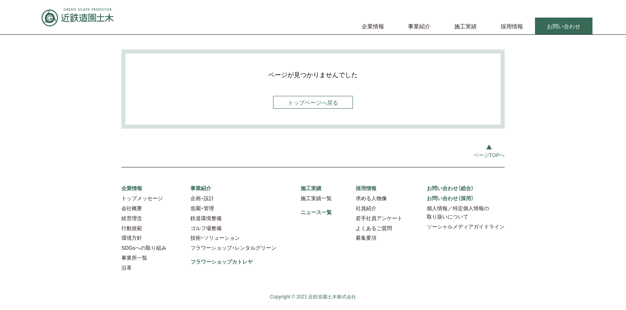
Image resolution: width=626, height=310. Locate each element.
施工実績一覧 (316, 198)
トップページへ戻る (313, 102)
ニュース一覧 (316, 212)
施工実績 (465, 26)
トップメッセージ (142, 198)
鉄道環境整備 (206, 218)
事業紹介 (419, 26)
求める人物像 (371, 198)
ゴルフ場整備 (206, 228)
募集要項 (366, 237)
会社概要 (131, 208)
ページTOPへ (489, 155)
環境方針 (131, 237)
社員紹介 (366, 208)
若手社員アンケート (379, 218)
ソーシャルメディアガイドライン (466, 226)
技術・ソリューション (215, 237)
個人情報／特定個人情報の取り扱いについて (458, 212)
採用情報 (512, 26)
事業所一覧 (134, 257)
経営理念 (131, 218)
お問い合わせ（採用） (450, 198)
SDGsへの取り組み (143, 247)
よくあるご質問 (374, 228)
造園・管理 (202, 208)
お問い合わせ (563, 26)
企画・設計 (202, 198)
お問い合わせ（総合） (450, 188)
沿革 (126, 267)
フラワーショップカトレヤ (221, 261)
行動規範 (131, 228)
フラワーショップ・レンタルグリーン (233, 247)
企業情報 (373, 26)
